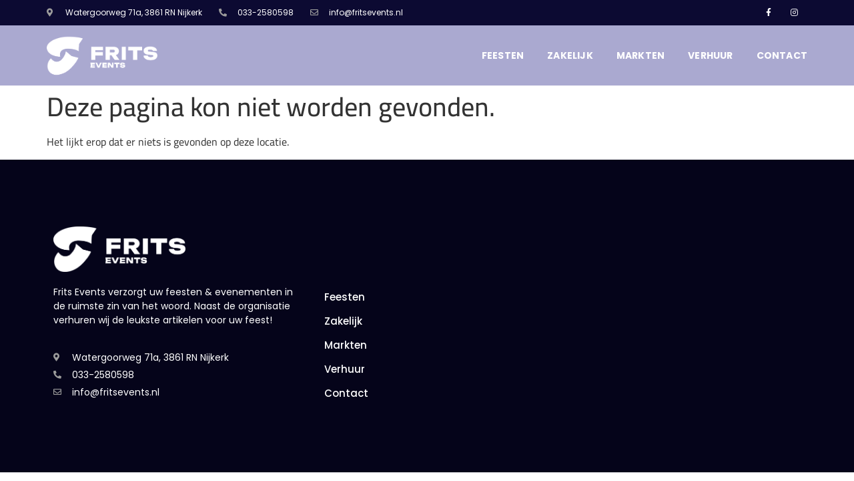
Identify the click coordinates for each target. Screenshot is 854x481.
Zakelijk (570, 55)
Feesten (503, 55)
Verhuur (710, 55)
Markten (640, 55)
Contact (782, 55)
